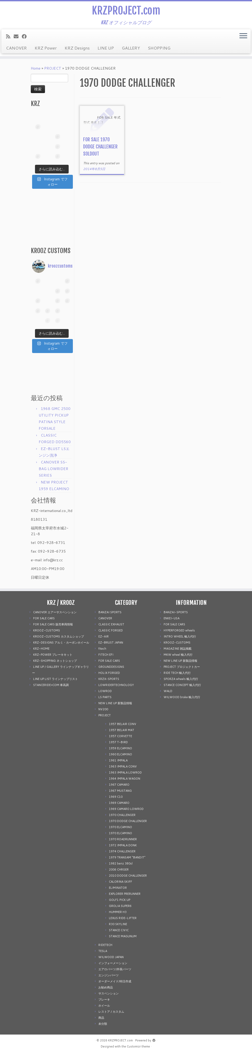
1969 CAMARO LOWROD (126, 809)
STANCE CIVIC (119, 930)
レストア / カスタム (111, 1011)
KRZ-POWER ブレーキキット (52, 655)
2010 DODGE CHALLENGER (128, 875)
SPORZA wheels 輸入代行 (181, 679)
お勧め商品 (105, 987)
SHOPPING (159, 48)
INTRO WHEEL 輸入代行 (180, 636)
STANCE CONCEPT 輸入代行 (182, 685)
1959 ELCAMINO (120, 748)
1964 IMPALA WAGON (124, 778)
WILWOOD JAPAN (111, 957)
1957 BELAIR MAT (121, 730)
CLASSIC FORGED (110, 630)
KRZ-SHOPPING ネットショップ (55, 661)
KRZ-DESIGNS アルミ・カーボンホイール (61, 642)
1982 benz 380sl (121, 863)
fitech (102, 648)
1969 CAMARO (119, 803)
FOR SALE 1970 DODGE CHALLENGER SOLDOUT (100, 147)
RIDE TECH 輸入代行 (177, 673)
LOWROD (105, 691)
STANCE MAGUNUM (123, 936)
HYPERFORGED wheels (179, 630)
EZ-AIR (103, 636)
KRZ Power (46, 48)
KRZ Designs (77, 48)
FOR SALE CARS (44, 618)
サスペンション (108, 993)
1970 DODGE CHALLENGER (128, 821)
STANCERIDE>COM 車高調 (51, 685)
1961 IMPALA (118, 760)
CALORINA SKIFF (120, 882)
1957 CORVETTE (120, 736)
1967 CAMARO (119, 784)
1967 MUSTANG (120, 791)
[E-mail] (18, 36)
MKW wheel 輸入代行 (178, 655)
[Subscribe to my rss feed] (10, 36)
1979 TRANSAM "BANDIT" (127, 857)
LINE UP (106, 48)
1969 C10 (116, 797)
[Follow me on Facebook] (26, 36)
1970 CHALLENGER (122, 815)
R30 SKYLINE (118, 924)
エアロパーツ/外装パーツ (114, 969)
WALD (168, 691)
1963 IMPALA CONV (123, 766)
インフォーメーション (112, 963)
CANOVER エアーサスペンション (55, 612)
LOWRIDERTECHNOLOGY (116, 685)
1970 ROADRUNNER (123, 839)
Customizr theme (138, 1046)
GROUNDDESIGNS (111, 667)
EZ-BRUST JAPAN (110, 642)
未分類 (102, 1024)
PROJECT (52, 68)
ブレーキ (104, 999)
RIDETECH (105, 945)
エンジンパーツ (108, 975)
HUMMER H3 (118, 912)
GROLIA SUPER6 (120, 906)
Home (36, 68)
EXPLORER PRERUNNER (124, 894)
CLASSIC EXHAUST (111, 624)
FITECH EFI (105, 655)
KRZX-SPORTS (108, 679)
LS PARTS (105, 697)
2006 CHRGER (119, 869)
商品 (101, 1018)
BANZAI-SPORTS (176, 612)
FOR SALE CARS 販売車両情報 (53, 624)
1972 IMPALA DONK (123, 845)
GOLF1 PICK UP (119, 900)
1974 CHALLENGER (122, 851)
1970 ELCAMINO (120, 827)
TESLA (102, 951)
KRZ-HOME (41, 648)
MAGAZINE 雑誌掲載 (177, 648)
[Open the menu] (243, 36)
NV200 (103, 709)
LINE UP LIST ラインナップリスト (55, 679)
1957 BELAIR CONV (122, 724)
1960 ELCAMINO (120, 754)
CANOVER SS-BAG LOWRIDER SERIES (53, 469)
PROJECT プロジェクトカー (182, 667)
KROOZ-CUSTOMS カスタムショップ (58, 636)
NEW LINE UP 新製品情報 (115, 703)
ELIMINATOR (118, 888)
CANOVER (16, 48)
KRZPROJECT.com (126, 10)
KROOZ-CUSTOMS (46, 630)
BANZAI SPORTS (110, 612)
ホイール (104, 1005)
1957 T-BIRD (118, 742)
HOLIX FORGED (109, 673)
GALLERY (131, 48)
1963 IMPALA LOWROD (125, 772)
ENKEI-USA (171, 618)
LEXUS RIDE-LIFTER (123, 918)
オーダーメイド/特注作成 (114, 981)
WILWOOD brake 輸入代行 (182, 697)
